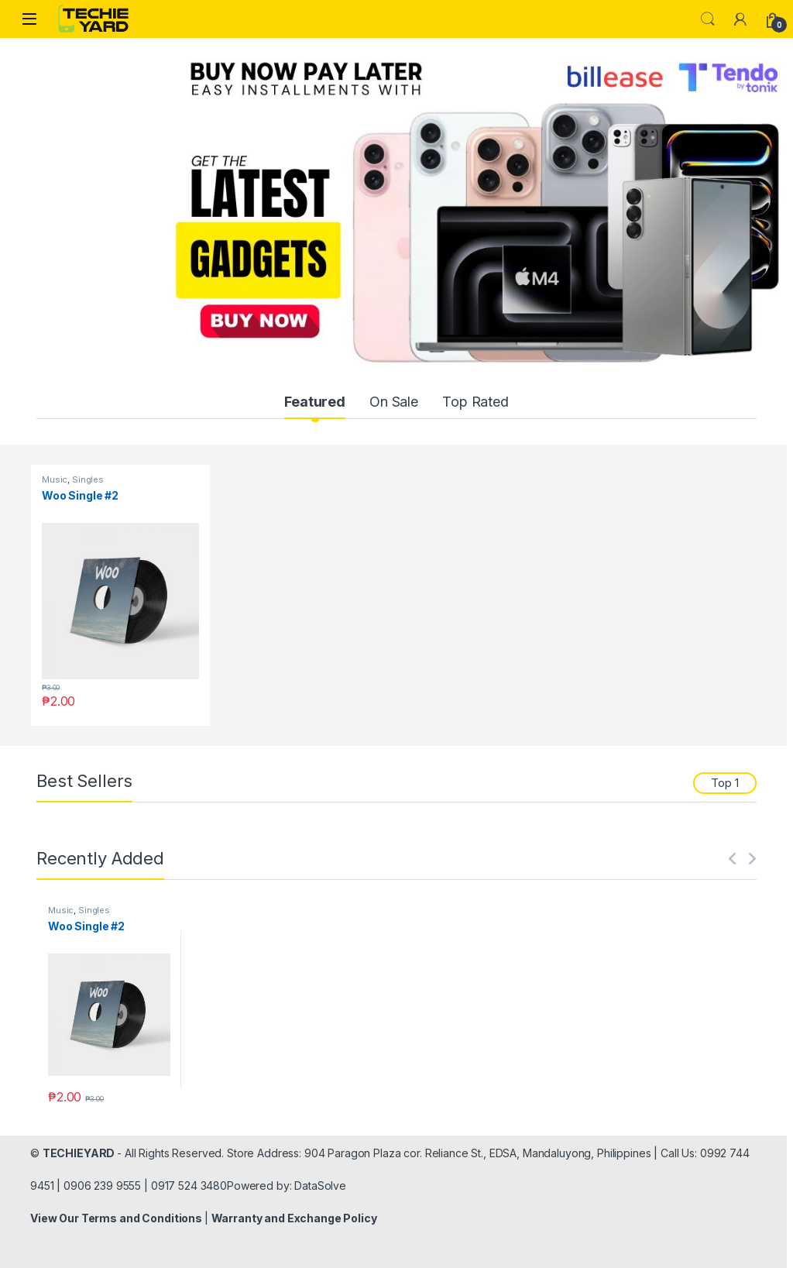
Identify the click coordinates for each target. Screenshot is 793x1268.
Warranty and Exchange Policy (294, 1218)
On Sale (393, 401)
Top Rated (475, 401)
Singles (88, 479)
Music (54, 479)
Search (707, 19)
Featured (314, 401)
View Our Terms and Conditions (117, 1218)
